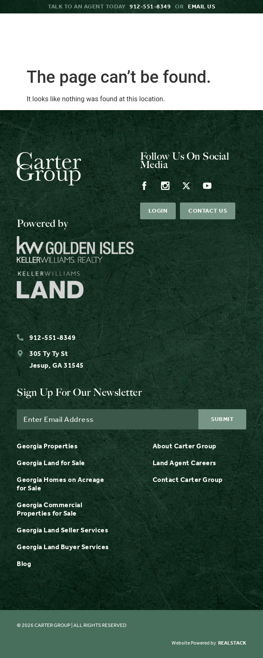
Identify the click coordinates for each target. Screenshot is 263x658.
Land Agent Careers (184, 463)
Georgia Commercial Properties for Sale (49, 509)
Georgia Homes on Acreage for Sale (60, 484)
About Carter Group (184, 446)
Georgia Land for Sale (51, 463)
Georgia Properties (47, 446)
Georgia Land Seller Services (62, 530)
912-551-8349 (150, 6)
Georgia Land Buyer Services (63, 547)
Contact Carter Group (188, 480)
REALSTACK (232, 643)
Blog (24, 564)
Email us (201, 6)
